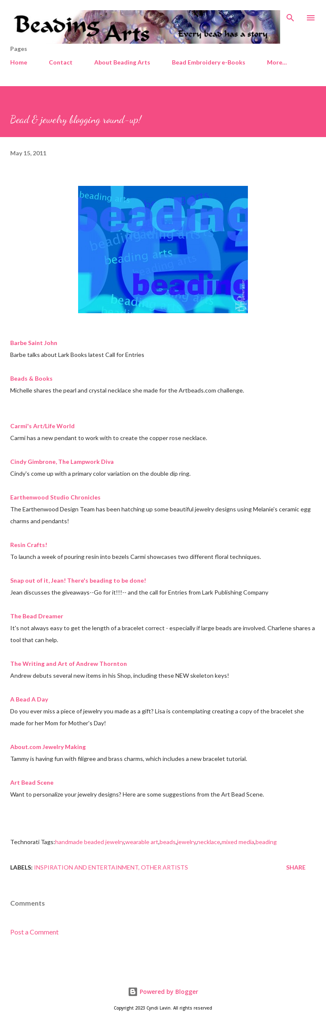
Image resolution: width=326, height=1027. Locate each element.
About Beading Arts (122, 62)
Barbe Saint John (33, 342)
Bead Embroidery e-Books (208, 62)
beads (168, 841)
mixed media (238, 841)
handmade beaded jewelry (89, 841)
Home (18, 62)
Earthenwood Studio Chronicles (55, 497)
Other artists (164, 867)
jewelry (186, 841)
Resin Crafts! (28, 544)
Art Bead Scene (31, 782)
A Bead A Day (29, 699)
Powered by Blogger (163, 992)
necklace (208, 841)
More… (277, 62)
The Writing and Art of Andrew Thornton (68, 663)
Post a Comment (34, 932)
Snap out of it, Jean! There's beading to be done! (78, 580)
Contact (61, 62)
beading (266, 841)
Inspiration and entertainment (86, 867)
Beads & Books (31, 378)
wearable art (141, 841)
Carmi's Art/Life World (42, 425)
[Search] (290, 15)
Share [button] (296, 867)
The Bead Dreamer (36, 616)
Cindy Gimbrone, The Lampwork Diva (62, 461)
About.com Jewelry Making (48, 746)
